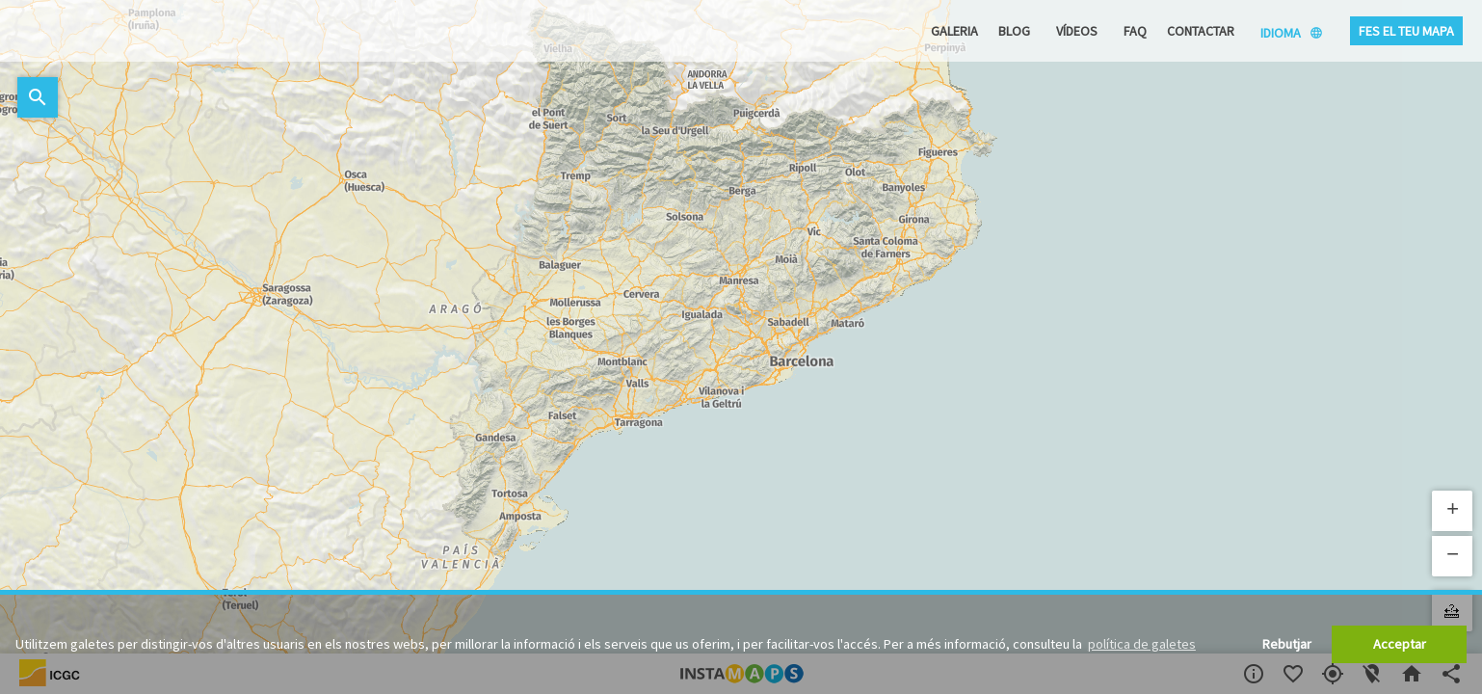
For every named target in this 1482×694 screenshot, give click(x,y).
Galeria (954, 31)
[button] (1452, 511)
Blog (1014, 31)
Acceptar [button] (1399, 644)
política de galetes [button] (1142, 644)
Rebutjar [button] (1286, 644)
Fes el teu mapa (1406, 31)
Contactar (1200, 31)
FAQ (1135, 31)
